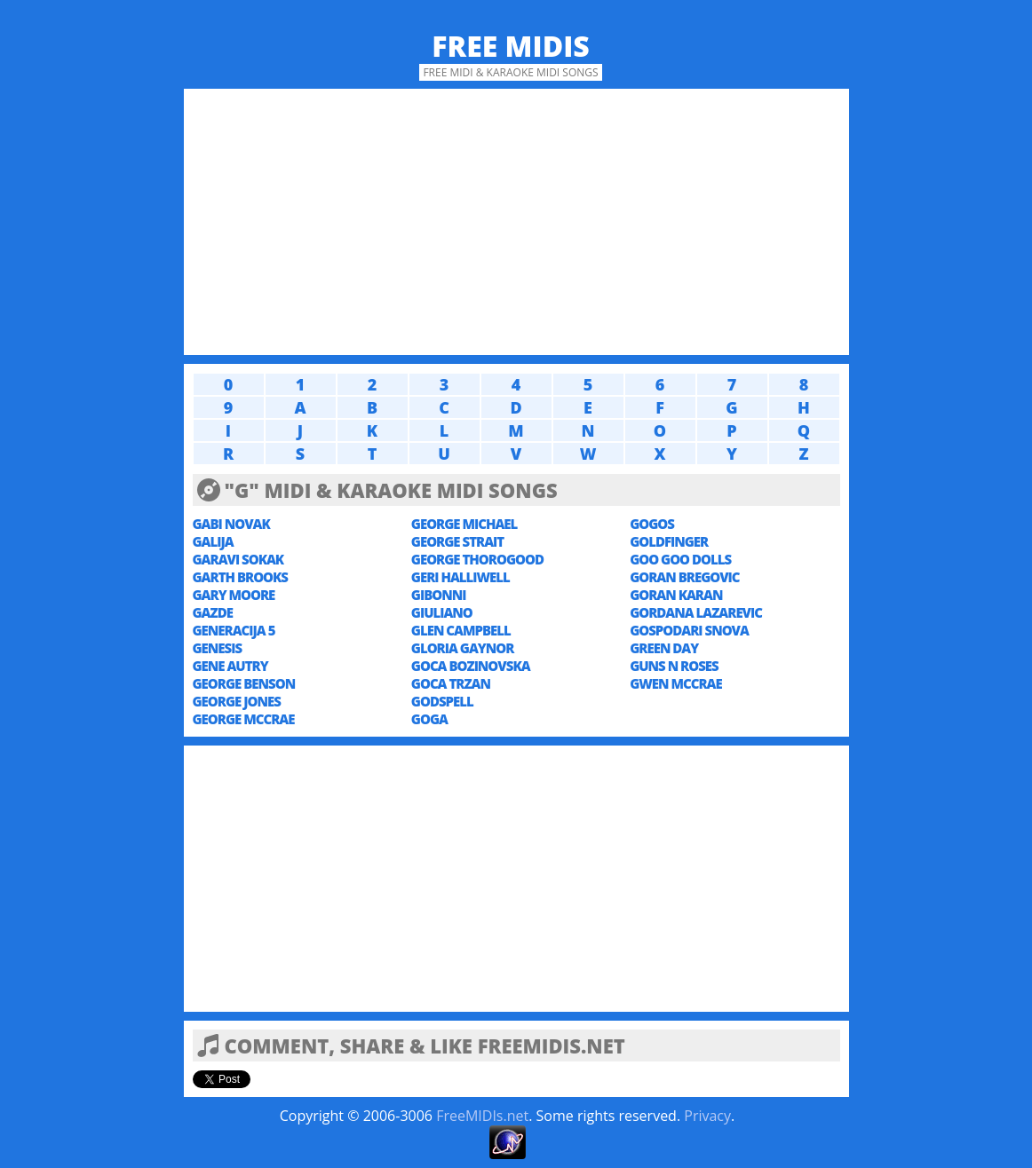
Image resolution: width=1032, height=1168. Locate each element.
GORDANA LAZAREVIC (696, 612)
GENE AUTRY (230, 666)
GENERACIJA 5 (234, 630)
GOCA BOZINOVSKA (470, 666)
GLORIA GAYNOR (462, 648)
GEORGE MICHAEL (464, 524)
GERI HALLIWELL (460, 577)
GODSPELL (442, 701)
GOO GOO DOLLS (680, 559)
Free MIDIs (511, 46)
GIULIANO (441, 612)
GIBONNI (438, 595)
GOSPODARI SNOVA (689, 630)
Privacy (707, 1115)
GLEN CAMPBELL (461, 630)
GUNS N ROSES (674, 666)
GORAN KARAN (676, 595)
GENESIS (217, 648)
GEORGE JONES (237, 701)
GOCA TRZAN (450, 683)
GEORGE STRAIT (457, 541)
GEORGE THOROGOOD (477, 559)
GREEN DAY (664, 648)
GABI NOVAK (231, 524)
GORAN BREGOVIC (684, 577)
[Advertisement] (516, 222)
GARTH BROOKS (241, 577)
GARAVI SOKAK (238, 559)
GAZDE (213, 612)
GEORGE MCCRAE (244, 719)
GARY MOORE (234, 595)
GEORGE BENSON (244, 683)
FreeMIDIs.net (482, 1115)
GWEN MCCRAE (676, 683)
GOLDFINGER (669, 541)
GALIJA (213, 541)
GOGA (429, 719)
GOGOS (652, 524)
